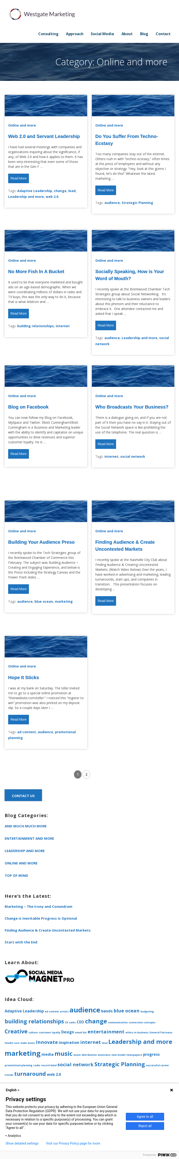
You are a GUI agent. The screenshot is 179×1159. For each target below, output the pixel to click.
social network (132, 456)
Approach (74, 33)
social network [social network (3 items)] (75, 1064)
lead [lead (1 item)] (104, 1043)
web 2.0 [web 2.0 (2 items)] (54, 1074)
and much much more (26, 826)
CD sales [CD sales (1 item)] (70, 1022)
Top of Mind (16, 875)
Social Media (102, 33)
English (13, 1090)
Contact (163, 33)
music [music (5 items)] (63, 1053)
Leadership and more (26, 196)
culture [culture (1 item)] (33, 1032)
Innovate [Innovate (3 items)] (47, 1042)
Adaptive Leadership (34, 191)
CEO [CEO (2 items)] (80, 1022)
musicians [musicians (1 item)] (104, 1054)
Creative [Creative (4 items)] (16, 1031)
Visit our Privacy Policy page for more (73, 1143)
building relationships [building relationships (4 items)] (34, 1021)
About (127, 33)
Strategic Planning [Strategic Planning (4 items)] (119, 1064)
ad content (26, 732)
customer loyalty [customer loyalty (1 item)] (49, 1032)
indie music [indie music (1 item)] (28, 1043)
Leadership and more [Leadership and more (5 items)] (140, 1042)
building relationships (35, 326)
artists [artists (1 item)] (64, 1011)
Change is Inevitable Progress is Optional (41, 918)
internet (63, 326)
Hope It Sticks (23, 677)
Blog (144, 33)
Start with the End (21, 942)
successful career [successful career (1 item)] (157, 1065)
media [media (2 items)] (47, 1054)
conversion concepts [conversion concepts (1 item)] (142, 1022)
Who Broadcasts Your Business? (132, 406)
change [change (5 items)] (96, 1021)
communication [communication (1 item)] (118, 1022)
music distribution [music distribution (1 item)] (85, 1054)
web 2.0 (52, 196)
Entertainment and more (29, 838)
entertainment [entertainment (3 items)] (106, 1031)
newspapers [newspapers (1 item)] (134, 1054)
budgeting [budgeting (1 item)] (147, 1011)
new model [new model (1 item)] (118, 1054)
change (60, 191)
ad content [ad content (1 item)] (52, 1011)
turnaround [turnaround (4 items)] (30, 1073)
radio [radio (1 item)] (36, 1065)
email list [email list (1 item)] (81, 1032)
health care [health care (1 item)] (12, 1043)
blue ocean (43, 601)
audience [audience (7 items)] (84, 1010)
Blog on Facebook (28, 406)
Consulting (48, 33)
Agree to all (145, 1116)
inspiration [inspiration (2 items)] (69, 1042)
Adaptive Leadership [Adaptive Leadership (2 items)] (24, 1011)
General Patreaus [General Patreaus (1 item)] (160, 1032)
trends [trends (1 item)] (9, 1074)
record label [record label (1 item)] (49, 1065)
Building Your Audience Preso (41, 542)
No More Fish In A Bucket (36, 271)
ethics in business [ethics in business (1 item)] (136, 1032)
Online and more (22, 125)
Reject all (145, 1126)
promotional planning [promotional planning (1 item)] (18, 1065)
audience (112, 202)
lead (72, 191)
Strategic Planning (137, 202)
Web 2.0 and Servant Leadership (44, 136)
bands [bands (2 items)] (107, 1011)
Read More (18, 178)
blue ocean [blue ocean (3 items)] (127, 1011)
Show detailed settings (22, 1143)
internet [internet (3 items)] (90, 1042)
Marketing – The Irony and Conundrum (38, 906)
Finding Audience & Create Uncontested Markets (48, 930)
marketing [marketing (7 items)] (23, 1053)
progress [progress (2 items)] (151, 1054)
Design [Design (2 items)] (67, 1032)
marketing (64, 601)
